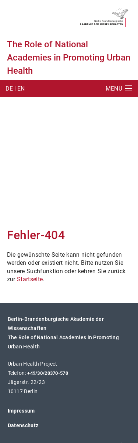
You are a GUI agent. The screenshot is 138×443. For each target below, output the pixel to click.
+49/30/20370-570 (47, 373)
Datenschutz (23, 425)
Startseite (30, 279)
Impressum (21, 411)
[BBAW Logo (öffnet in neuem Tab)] (103, 15)
